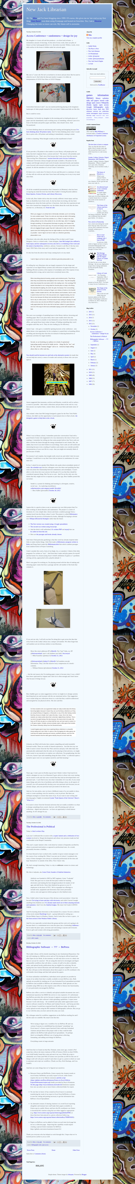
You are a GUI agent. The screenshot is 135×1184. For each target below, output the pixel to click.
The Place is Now (93, 48)
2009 (90, 375)
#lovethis (58, 488)
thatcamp (88, 115)
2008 (90, 378)
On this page (34, 1085)
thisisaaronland (37, 653)
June (92, 351)
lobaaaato (71, 1174)
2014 (90, 317)
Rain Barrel (36, 21)
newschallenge (89, 119)
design (88, 103)
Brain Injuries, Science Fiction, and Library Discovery (44, 194)
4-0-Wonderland (93, 54)
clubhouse (75, 925)
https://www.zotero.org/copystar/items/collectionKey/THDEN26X (52, 1117)
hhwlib (54, 651)
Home (53, 1150)
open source (96, 103)
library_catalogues (98, 117)
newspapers (94, 113)
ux (94, 119)
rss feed (90, 64)
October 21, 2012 (56, 655)
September (93, 345)
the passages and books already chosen (49, 534)
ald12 (32, 938)
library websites (102, 98)
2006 (90, 384)
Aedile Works (92, 46)
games (89, 95)
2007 (90, 381)
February (93, 362)
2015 (90, 314)
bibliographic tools (36, 1145)
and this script (60, 1078)
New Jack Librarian (46, 9)
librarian (97, 21)
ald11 (103, 115)
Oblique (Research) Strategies (39, 519)
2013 (90, 320)
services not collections (101, 111)
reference (89, 111)
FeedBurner (101, 85)
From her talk (50, 207)
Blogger (84, 1174)
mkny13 (46, 661)
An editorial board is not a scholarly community (102, 188)
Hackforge (43, 914)
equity (36, 938)
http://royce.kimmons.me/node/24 (51, 1085)
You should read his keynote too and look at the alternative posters (48, 355)
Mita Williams (99, 131)
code (107, 101)
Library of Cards (102, 273)
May (92, 353)
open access (45, 1145)
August (92, 348)
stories (88, 113)
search (102, 101)
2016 (90, 312)
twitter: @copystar (93, 56)
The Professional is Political (40, 826)
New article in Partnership (96, 222)
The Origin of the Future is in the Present (102, 289)
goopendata (89, 117)
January (92, 365)
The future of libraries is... (101, 173)
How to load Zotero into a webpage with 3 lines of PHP (101, 237)
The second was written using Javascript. (43, 527)
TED (107, 109)
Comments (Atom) (40, 1154)
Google (89, 107)
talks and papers (92, 101)
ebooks (89, 105)
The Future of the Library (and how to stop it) (102, 207)
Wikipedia (105, 103)
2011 (90, 369)
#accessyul (66, 653)
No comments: (47, 817)
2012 (90, 323)
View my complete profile (94, 38)
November (93, 326)
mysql (67, 529)
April (92, 357)
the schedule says (36, 467)
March (92, 360)
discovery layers (91, 109)
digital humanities (104, 113)
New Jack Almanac (94, 51)
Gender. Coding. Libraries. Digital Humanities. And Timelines (98, 158)
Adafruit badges (51, 905)
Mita (35, 18)
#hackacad (98, 115)
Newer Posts (30, 1150)
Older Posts (76, 1150)
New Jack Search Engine (95, 61)
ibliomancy (74, 514)
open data (101, 109)
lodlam (107, 117)
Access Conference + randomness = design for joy (51, 35)
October (93, 329)
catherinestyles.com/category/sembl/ (42, 488)
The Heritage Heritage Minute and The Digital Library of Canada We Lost (102, 256)
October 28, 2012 (54, 490)
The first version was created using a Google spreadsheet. (49, 524)
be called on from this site (38, 531)
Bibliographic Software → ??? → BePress (47, 947)
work (90, 131)
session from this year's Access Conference (62, 158)
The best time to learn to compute (98, 144)
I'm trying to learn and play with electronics (46, 900)
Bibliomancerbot (53, 544)
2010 (90, 372)
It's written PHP (56, 529)
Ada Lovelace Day (38, 831)
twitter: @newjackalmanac (96, 58)
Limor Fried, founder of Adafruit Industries (56, 872)
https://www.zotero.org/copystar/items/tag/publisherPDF (52, 1113)
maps (93, 115)
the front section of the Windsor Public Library (41, 918)
